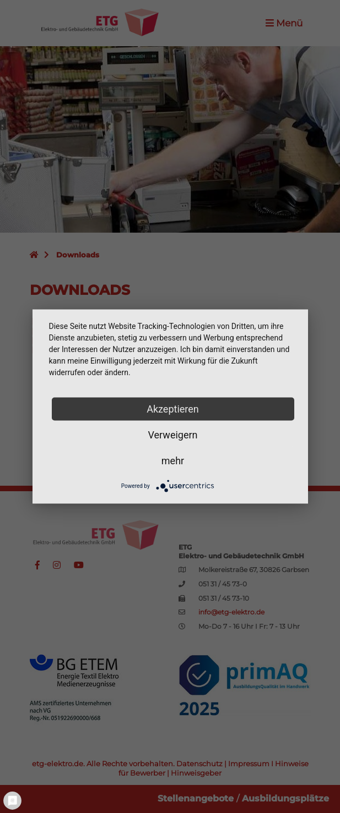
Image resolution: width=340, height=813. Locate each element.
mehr (172, 460)
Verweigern (172, 435)
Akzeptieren (173, 409)
